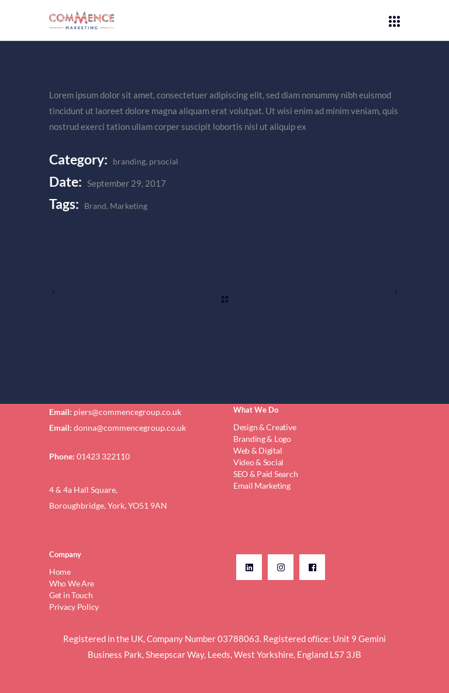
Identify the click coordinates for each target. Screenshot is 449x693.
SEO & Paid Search (265, 474)
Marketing (128, 206)
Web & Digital (257, 450)
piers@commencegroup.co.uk (127, 412)
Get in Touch (71, 595)
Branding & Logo (262, 439)
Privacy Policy (74, 607)
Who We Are (71, 583)
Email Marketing (262, 485)
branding (129, 161)
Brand (95, 206)
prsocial (163, 161)
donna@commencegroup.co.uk (130, 428)
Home (60, 572)
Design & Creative (264, 427)
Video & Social (258, 462)
